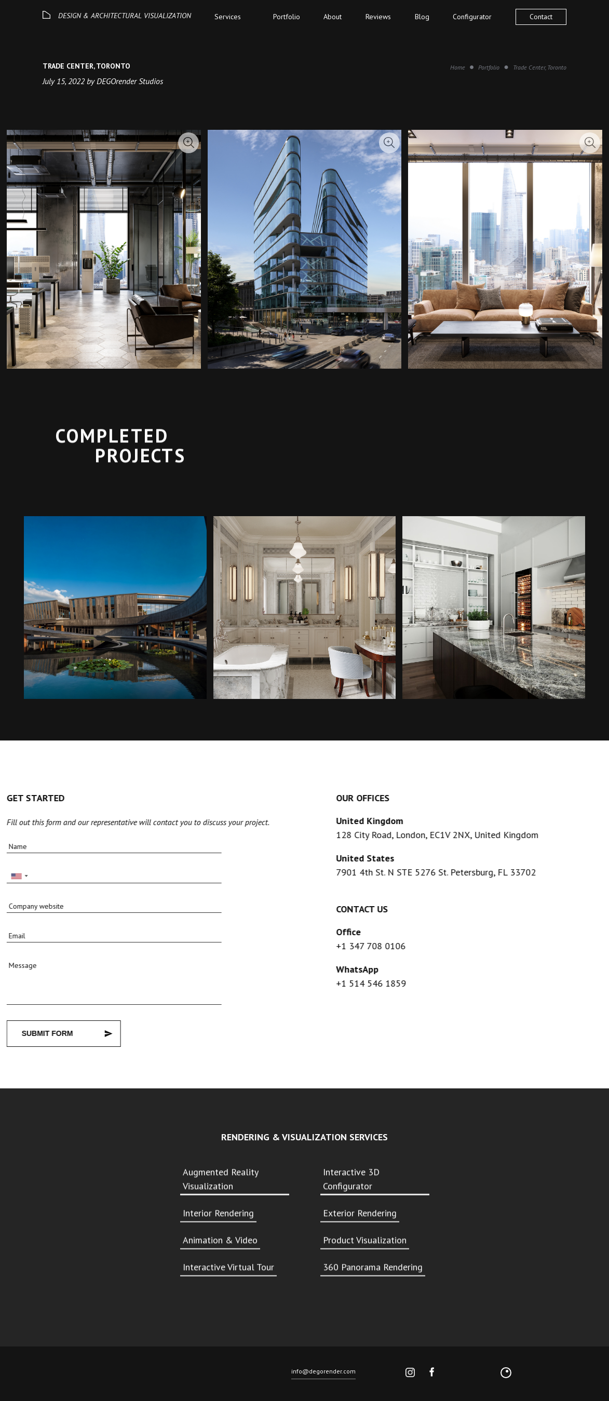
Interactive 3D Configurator (351, 1179)
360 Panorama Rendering (373, 1267)
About (332, 16)
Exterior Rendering (360, 1213)
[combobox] (16, 875)
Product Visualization (365, 1240)
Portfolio (286, 16)
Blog (422, 16)
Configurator (472, 16)
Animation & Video (220, 1240)
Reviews (378, 16)
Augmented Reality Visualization (220, 1179)
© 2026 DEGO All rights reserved (84, 1374)
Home (457, 67)
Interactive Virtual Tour (228, 1267)
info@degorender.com (323, 1373)
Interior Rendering (218, 1213)
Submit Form (44, 1033)
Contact (541, 16)
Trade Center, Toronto (539, 67)
